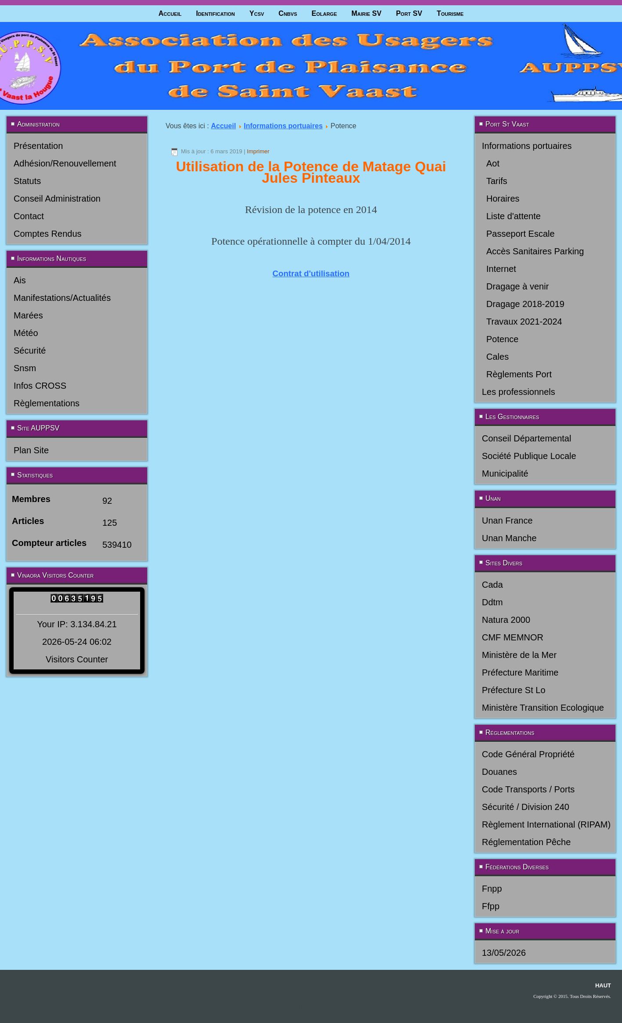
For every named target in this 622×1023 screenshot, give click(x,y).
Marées (28, 315)
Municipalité (505, 473)
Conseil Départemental (526, 438)
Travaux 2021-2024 (524, 321)
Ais (20, 280)
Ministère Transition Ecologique (543, 707)
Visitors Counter (77, 659)
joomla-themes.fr (323, 1006)
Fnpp (492, 888)
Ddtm (492, 602)
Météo (26, 333)
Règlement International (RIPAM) (546, 824)
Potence (502, 339)
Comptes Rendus (48, 234)
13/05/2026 (504, 953)
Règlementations (47, 403)
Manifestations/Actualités (62, 298)
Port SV (409, 13)
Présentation (38, 146)
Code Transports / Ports (528, 789)
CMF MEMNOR (512, 637)
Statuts (27, 181)
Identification (215, 13)
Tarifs (496, 181)
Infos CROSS (40, 385)
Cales (497, 356)
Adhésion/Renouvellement (65, 163)
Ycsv (257, 13)
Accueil (170, 13)
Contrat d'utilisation (310, 273)
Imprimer (258, 151)
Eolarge (324, 13)
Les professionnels (518, 392)
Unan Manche (509, 538)
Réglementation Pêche (526, 842)
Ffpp (490, 906)
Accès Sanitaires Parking (535, 251)
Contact (29, 216)
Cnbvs (287, 13)
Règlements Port (519, 374)
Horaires (503, 198)
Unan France (507, 520)
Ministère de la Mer (519, 655)
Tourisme (450, 13)
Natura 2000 (506, 620)
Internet (501, 269)
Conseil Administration (57, 198)
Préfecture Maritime (520, 672)
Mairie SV (366, 13)
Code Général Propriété (528, 754)
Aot (492, 163)
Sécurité (30, 350)
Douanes (499, 772)
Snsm (25, 368)
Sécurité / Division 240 (525, 807)
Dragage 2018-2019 (525, 304)
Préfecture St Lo (514, 690)
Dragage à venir (517, 286)
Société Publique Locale (529, 456)
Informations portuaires (283, 126)
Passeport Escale (520, 234)
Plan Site (31, 450)
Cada (492, 584)
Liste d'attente (513, 216)
